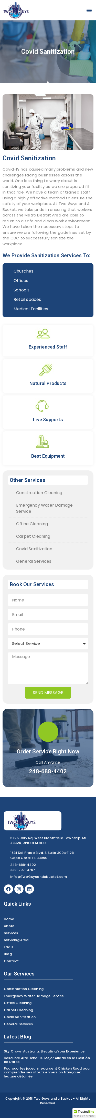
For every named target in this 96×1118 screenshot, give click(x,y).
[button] (89, 10)
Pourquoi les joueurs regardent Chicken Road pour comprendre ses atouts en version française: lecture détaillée (47, 1072)
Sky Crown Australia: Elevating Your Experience (44, 1051)
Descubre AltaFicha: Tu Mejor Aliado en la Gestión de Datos (47, 1060)
